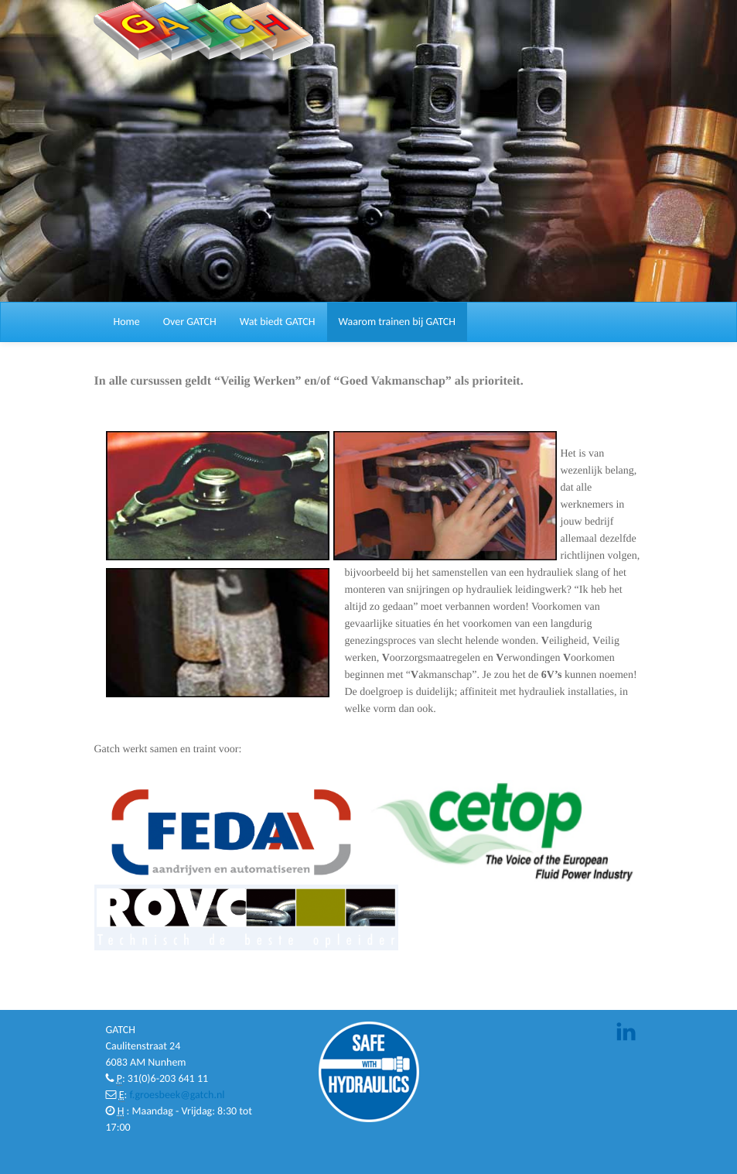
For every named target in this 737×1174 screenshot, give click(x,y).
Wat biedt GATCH (278, 321)
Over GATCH (190, 321)
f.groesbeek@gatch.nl (176, 1094)
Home (127, 321)
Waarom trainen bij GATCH (397, 321)
